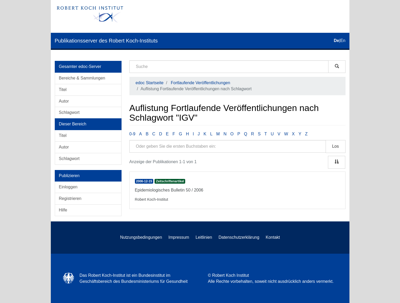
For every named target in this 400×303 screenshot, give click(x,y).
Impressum (178, 237)
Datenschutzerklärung (238, 237)
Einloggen (68, 187)
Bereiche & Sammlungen (82, 78)
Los (335, 146)
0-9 (132, 134)
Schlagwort (69, 112)
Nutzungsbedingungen (141, 237)
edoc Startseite (150, 83)
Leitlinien (204, 237)
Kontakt (273, 237)
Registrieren (70, 198)
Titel (63, 89)
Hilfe (63, 210)
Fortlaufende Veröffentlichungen (200, 83)
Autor (64, 101)
